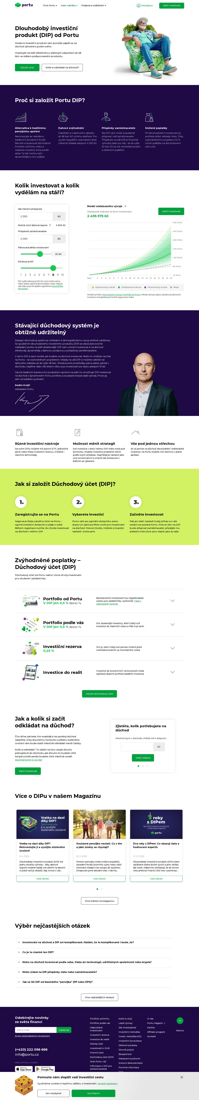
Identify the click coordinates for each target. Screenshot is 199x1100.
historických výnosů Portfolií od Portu (121, 294)
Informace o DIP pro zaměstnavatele (101, 1067)
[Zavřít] (181, 1077)
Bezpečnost (125, 1054)
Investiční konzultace (130, 1041)
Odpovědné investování (96, 1029)
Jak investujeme (127, 1027)
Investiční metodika (129, 1032)
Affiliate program (156, 1032)
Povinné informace (129, 1067)
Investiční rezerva (99, 1035)
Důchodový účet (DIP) (102, 1057)
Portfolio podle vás (100, 1023)
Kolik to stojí (125, 1018)
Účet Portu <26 (98, 1061)
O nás (150, 1018)
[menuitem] (50, 5)
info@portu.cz (27, 1055)
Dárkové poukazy (128, 1045)
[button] (97, 889)
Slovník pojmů (126, 1049)
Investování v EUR (100, 1048)
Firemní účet (97, 1052)
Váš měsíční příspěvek (30, 209)
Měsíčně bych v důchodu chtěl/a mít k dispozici (140, 738)
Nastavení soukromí (129, 1058)
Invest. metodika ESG (130, 1036)
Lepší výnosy (126, 1023)
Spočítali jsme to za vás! (28, 759)
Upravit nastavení (107, 1083)
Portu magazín (155, 1023)
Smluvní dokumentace (131, 1063)
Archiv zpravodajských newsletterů (32, 1036)
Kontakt (151, 1036)
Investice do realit (99, 1039)
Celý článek (43, 878)
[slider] (41, 254)
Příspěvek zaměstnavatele (32, 231)
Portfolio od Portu (99, 1018)
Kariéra (151, 1027)
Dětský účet (96, 1044)
